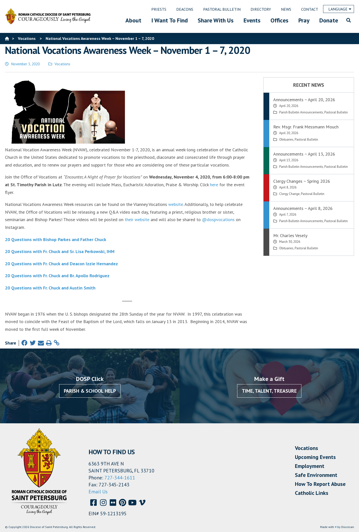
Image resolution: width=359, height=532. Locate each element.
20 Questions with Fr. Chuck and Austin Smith (50, 288)
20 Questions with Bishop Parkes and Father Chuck (55, 239)
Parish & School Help (90, 391)
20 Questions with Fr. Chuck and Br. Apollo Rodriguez (57, 275)
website (175, 204)
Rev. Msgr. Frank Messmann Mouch (306, 127)
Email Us (98, 491)
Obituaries (286, 139)
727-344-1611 (119, 477)
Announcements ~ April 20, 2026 (304, 99)
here (214, 184)
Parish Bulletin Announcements (301, 112)
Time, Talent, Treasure (269, 391)
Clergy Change (289, 194)
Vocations (62, 64)
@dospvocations (218, 219)
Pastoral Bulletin (336, 112)
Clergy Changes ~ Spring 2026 (301, 181)
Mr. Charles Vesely (290, 235)
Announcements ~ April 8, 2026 (303, 208)
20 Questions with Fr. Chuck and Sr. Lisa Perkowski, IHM (59, 251)
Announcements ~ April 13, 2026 (304, 154)
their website (137, 219)
